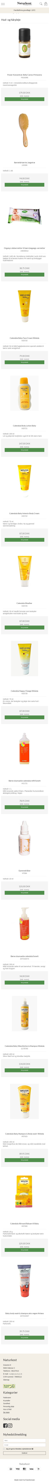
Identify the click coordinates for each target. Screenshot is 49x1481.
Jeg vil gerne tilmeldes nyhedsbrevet (19, 1449)
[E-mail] (24, 1445)
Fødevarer (7, 1398)
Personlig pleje (8, 1406)
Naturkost (24, 1463)
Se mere (6, 1412)
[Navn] (24, 1440)
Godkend (24, 1453)
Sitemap (6, 1380)
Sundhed (6, 1403)
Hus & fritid (7, 1409)
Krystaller (6, 1401)
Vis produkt (24, 99)
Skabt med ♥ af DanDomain (24, 1480)
